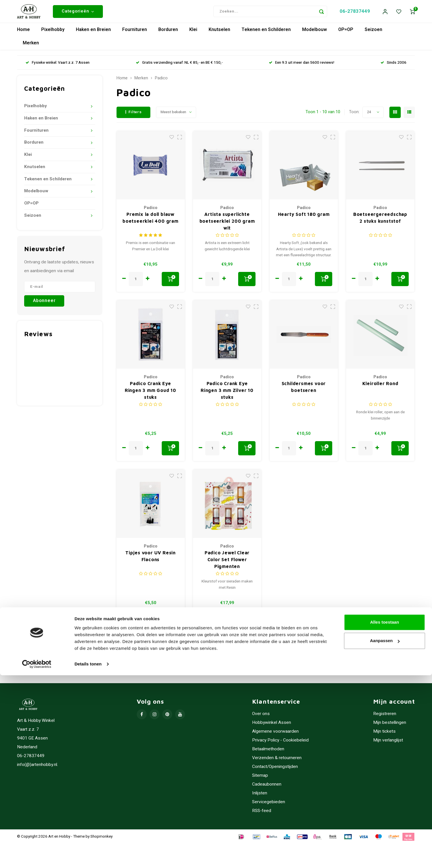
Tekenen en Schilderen (266, 33)
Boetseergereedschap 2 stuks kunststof (380, 221)
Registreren (384, 717)
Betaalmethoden (268, 752)
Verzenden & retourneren (277, 761)
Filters (133, 115)
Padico (161, 81)
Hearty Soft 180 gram (304, 217)
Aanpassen (385, 812)
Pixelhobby (53, 33)
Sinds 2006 (393, 66)
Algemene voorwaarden (275, 735)
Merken (31, 46)
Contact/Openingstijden (275, 770)
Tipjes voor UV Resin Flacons (150, 559)
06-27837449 (355, 12)
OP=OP (345, 33)
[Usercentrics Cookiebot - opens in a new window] (37, 836)
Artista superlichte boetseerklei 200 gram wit (227, 224)
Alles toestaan (384, 794)
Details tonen (87, 835)
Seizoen (373, 33)
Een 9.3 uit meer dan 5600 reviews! (301, 66)
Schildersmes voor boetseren (304, 390)
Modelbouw (314, 33)
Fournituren (134, 33)
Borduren (168, 33)
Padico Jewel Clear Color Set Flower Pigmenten (227, 562)
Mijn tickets (384, 735)
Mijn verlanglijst (388, 743)
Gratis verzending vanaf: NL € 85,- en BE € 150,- (179, 66)
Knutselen (219, 33)
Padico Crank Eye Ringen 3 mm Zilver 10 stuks (227, 393)
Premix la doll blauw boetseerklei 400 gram (150, 221)
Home (23, 33)
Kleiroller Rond (380, 386)
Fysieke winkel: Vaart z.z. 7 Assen (58, 66)
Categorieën (78, 13)
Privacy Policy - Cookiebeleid (280, 743)
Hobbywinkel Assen (271, 726)
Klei (193, 33)
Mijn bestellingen (389, 726)
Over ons (261, 717)
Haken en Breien (93, 33)
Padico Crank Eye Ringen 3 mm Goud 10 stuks (150, 393)
